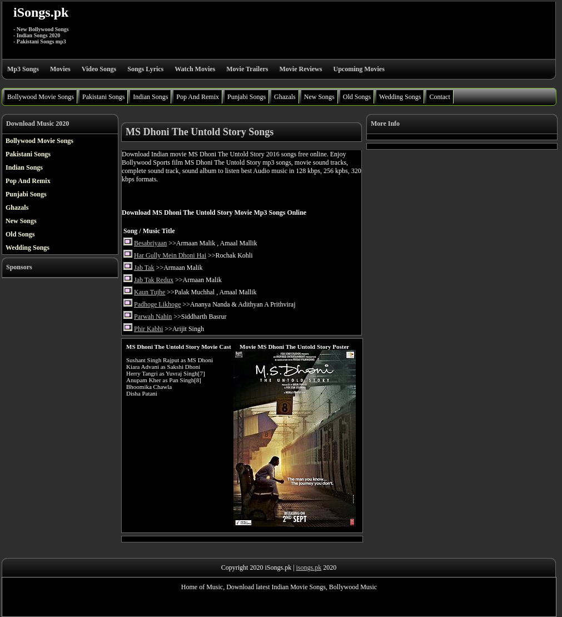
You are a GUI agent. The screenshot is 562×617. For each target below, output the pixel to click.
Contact (439, 97)
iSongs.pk (40, 12)
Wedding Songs (400, 97)
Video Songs (99, 69)
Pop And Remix (197, 97)
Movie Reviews (300, 69)
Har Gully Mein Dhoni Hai (170, 255)
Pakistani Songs (103, 97)
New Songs (319, 97)
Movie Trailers (247, 69)
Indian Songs (150, 97)
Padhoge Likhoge (157, 304)
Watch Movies (195, 69)
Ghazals (285, 97)
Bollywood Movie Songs (40, 97)
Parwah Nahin (153, 316)
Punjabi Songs (246, 97)
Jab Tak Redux (153, 280)
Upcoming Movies (358, 69)
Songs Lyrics (145, 69)
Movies (60, 69)
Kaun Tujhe (149, 292)
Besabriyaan (150, 243)
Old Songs (357, 97)
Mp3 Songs (23, 69)
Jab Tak (144, 268)
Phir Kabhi (148, 329)
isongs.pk (309, 567)
